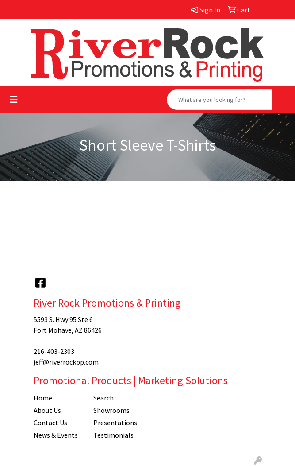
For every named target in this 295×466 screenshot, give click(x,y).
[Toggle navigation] (13, 99)
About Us (47, 410)
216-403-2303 (54, 351)
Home (43, 397)
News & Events (56, 435)
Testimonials (113, 435)
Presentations (115, 422)
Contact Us (50, 422)
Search (103, 397)
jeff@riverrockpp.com (66, 361)
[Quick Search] (219, 99)
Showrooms (111, 410)
